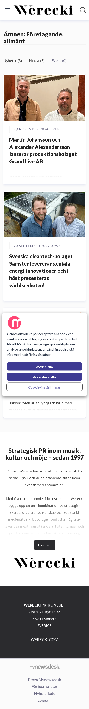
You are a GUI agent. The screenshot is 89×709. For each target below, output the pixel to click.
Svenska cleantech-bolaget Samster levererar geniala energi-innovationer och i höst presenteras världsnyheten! (41, 270)
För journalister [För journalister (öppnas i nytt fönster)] (44, 686)
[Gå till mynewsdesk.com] (44, 666)
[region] (44, 354)
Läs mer (44, 545)
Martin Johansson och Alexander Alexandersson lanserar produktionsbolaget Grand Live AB (43, 150)
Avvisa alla (44, 367)
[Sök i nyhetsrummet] (83, 10)
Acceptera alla (44, 377)
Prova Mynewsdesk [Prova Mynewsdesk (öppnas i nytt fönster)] (44, 679)
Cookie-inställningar (44, 387)
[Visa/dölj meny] (7, 10)
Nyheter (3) (12, 60)
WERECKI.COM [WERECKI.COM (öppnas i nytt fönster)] (44, 639)
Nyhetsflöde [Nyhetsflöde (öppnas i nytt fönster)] (44, 693)
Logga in (44, 700)
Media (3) (37, 60)
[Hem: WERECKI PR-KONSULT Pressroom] (43, 10)
